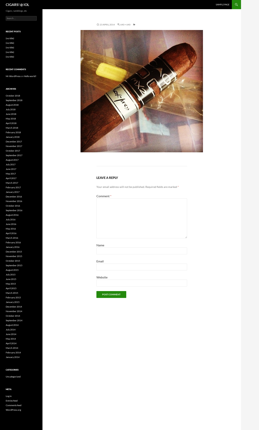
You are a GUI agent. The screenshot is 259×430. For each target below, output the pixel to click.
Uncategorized (13, 376)
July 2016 (10, 219)
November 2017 (14, 146)
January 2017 (13, 192)
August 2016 (12, 214)
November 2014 (14, 311)
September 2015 (14, 265)
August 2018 (12, 104)
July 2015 (10, 274)
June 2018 (11, 114)
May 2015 (11, 283)
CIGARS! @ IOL (17, 4)
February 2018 (13, 132)
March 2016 (12, 237)
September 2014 (14, 320)
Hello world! (30, 76)
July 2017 (10, 164)
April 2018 (11, 123)
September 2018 (14, 100)
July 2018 (10, 109)
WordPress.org (13, 409)
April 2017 (11, 178)
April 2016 (11, 233)
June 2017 (11, 169)
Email (100, 261)
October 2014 (13, 315)
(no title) (10, 38)
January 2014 (13, 357)
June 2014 (11, 334)
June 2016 (11, 224)
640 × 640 (125, 24)
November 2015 (14, 256)
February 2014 (13, 352)
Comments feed (13, 405)
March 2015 (12, 292)
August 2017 (12, 159)
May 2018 (11, 118)
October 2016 (13, 205)
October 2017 (13, 150)
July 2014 (10, 329)
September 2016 (14, 210)
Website (102, 277)
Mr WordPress (13, 76)
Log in (9, 396)
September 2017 (14, 155)
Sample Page (222, 4)
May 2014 (11, 338)
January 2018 (13, 136)
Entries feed (12, 400)
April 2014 (11, 343)
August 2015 (12, 270)
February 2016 (13, 242)
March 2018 (12, 127)
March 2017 (12, 182)
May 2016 (11, 228)
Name (100, 245)
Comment (103, 196)
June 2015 (11, 279)
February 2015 (13, 297)
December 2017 (14, 141)
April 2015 (11, 288)
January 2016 (13, 247)
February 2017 (13, 187)
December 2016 (14, 196)
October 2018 (13, 95)
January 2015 (13, 302)
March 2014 (12, 347)
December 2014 (14, 306)
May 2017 (11, 173)
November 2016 (14, 201)
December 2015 (14, 251)
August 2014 (12, 325)
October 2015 (13, 260)
